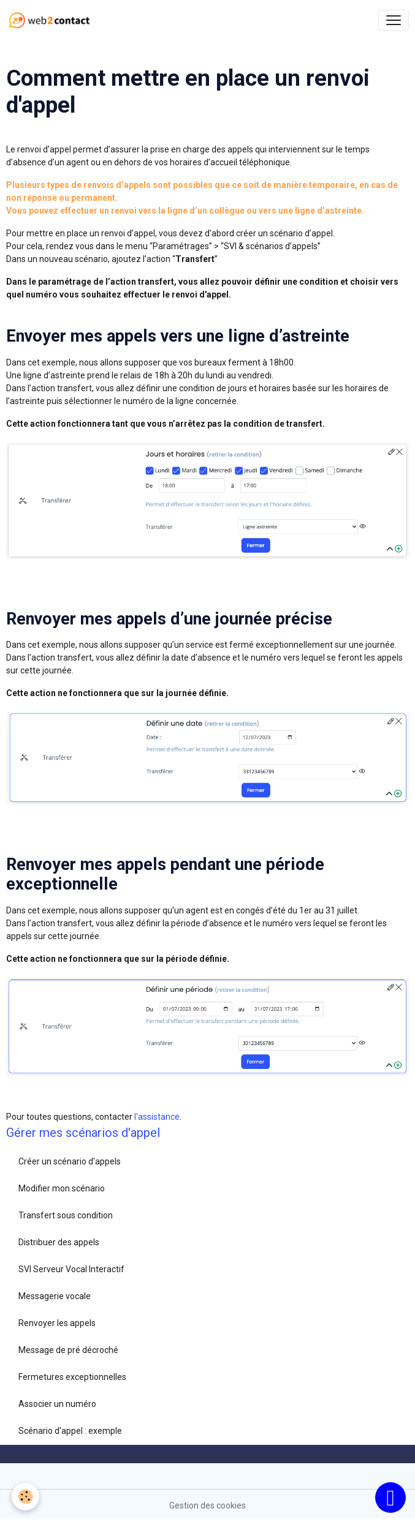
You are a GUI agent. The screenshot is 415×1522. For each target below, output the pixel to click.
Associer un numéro (57, 1404)
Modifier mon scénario (61, 1188)
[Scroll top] (390, 1497)
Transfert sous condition (65, 1215)
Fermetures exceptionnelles (72, 1377)
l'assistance (157, 1117)
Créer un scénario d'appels (69, 1161)
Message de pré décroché (68, 1350)
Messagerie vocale (54, 1296)
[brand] (51, 20)
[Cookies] (26, 1496)
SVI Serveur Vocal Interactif (71, 1269)
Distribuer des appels (58, 1242)
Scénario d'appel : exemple (70, 1431)
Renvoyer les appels (57, 1323)
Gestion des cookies (207, 1505)
